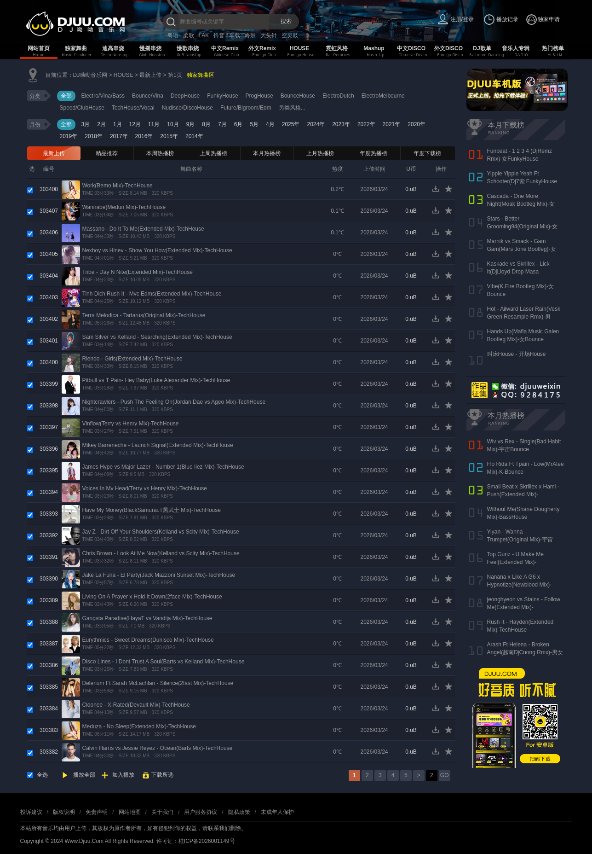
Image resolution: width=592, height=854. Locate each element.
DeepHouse (185, 96)
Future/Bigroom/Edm (245, 108)
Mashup (373, 48)
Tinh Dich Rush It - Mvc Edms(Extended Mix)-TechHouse (152, 293)
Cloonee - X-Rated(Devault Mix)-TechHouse (136, 705)
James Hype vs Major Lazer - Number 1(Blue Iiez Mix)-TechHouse (163, 467)
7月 (222, 124)
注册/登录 (462, 19)
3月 (85, 124)
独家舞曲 (76, 48)
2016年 (144, 136)
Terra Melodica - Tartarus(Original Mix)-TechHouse (144, 315)
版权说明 (64, 812)
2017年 (119, 136)
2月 (101, 124)
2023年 (341, 124)
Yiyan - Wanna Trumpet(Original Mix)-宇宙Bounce (520, 540)
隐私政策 (239, 812)
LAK (204, 35)
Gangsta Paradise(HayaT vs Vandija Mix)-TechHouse (147, 618)
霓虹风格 (337, 48)
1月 (117, 124)
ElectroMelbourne (383, 96)
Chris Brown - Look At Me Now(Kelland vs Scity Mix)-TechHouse (161, 553)
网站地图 (130, 812)
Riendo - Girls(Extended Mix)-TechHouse (132, 358)
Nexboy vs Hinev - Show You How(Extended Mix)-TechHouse (157, 250)
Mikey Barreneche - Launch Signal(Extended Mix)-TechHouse (157, 445)
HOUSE (300, 48)
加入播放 (123, 775)
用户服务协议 (200, 812)
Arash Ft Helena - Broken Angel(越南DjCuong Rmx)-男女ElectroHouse (525, 652)
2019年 (69, 136)
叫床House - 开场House (516, 354)
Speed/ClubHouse (82, 108)
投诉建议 (31, 812)
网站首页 (39, 48)
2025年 (291, 124)
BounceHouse (298, 96)
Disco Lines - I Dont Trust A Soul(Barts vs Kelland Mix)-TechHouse (163, 661)
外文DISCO (448, 48)
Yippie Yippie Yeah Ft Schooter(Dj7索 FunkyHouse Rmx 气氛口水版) (522, 181)
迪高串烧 (113, 48)
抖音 (218, 35)
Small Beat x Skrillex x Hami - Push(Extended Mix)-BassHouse (523, 494)
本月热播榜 (267, 153)
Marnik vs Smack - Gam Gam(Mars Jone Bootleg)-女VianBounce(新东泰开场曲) (521, 249)
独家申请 (549, 19)
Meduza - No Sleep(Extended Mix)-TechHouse (139, 726)
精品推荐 (107, 153)
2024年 (316, 124)
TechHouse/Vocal (133, 108)
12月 (135, 124)
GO (444, 775)
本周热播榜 (160, 153)
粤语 (172, 35)
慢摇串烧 (150, 48)
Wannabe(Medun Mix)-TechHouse (124, 207)
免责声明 (97, 812)
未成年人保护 (277, 812)
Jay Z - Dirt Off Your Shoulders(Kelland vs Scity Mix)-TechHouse (160, 532)
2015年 (169, 136)
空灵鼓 (290, 35)
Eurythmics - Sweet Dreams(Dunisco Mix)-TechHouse (148, 640)
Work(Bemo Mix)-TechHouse (117, 185)
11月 (154, 124)
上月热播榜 (320, 153)
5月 (254, 124)
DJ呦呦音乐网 (90, 75)
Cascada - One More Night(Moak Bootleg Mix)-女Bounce (521, 204)
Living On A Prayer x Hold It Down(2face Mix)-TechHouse (152, 596)
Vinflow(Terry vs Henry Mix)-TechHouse (130, 423)
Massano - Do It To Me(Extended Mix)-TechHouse (143, 229)
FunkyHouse (222, 96)
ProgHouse (259, 96)
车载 (234, 35)
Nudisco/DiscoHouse (187, 108)
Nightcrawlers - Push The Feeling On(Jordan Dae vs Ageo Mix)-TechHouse (174, 402)
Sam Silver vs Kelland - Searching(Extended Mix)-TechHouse (157, 337)
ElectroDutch (338, 96)
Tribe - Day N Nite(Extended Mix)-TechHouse (137, 272)
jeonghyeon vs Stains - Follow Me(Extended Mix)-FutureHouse (523, 607)
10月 (172, 124)
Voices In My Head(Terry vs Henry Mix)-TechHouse (144, 488)
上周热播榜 (213, 153)
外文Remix (262, 48)
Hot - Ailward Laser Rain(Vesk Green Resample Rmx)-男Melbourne (523, 317)
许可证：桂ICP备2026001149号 (195, 841)
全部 (66, 96)
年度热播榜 (373, 153)
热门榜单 (553, 48)
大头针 (268, 35)
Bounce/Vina (147, 96)
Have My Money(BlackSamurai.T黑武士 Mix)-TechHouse (151, 510)
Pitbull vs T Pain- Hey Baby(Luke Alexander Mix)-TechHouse (156, 380)
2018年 (94, 136)
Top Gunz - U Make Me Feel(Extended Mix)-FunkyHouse (515, 562)
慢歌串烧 (188, 48)
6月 (238, 124)
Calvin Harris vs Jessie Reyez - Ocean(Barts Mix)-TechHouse (157, 748)
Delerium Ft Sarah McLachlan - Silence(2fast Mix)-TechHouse (158, 683)
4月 (270, 124)
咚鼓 (250, 35)
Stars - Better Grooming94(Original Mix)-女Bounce (522, 226)
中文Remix (225, 48)
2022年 (366, 124)
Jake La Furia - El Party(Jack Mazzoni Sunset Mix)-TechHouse (159, 575)
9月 (190, 124)
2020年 (416, 124)
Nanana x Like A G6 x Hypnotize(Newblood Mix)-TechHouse (519, 585)
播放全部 (84, 775)
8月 (206, 124)
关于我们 (162, 812)
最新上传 (150, 75)
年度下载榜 (427, 153)
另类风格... (292, 108)
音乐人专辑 (515, 48)
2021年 (392, 124)
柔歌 (188, 35)
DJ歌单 (482, 48)
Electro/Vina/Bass (103, 96)
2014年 (194, 136)
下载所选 (162, 775)
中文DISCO (411, 48)
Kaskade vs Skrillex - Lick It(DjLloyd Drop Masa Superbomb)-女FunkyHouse (521, 272)
